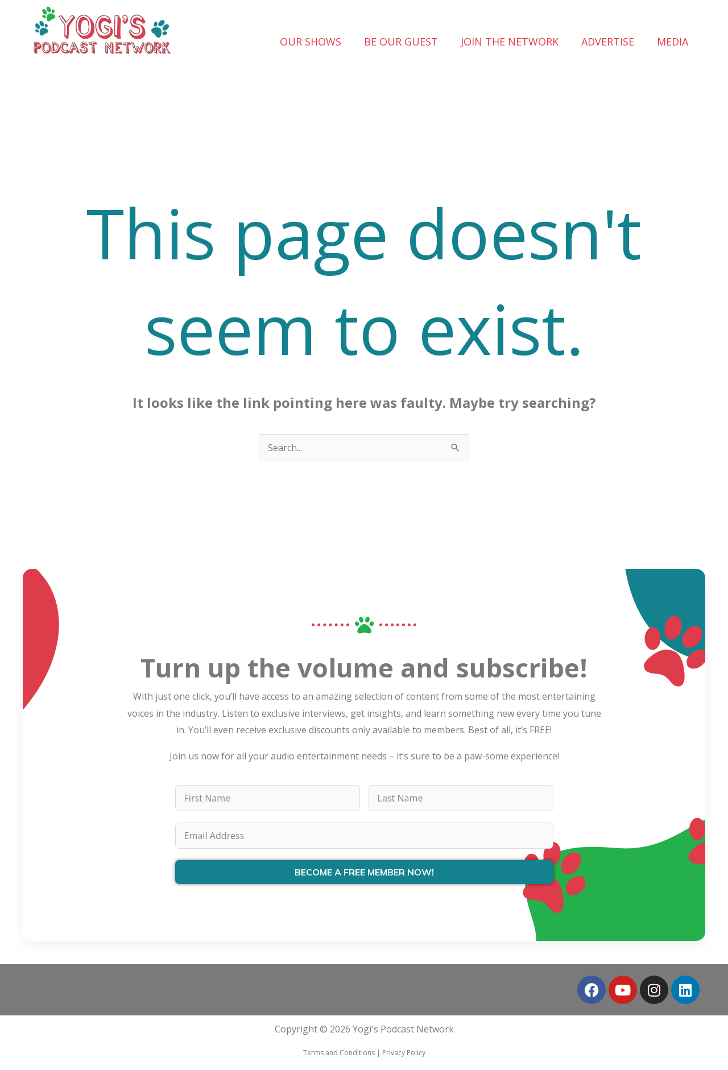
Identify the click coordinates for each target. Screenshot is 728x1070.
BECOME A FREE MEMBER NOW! (364, 872)
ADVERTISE (607, 41)
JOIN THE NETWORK (510, 41)
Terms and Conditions (339, 1052)
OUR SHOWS (310, 41)
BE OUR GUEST (401, 41)
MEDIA (672, 41)
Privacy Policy (403, 1052)
